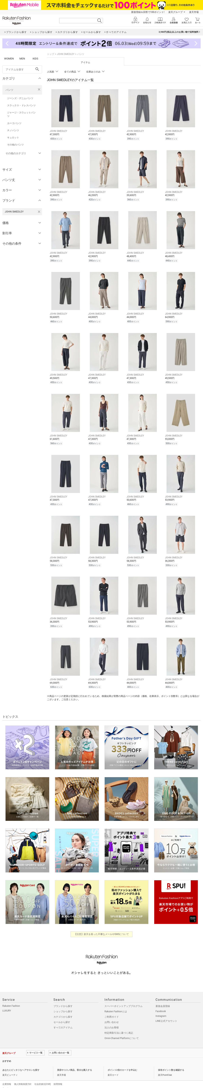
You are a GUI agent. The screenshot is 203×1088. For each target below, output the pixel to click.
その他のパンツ (15, 144)
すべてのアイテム (63, 1022)
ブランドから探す (63, 1001)
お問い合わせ (111, 1017)
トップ (50, 54)
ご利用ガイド (111, 1012)
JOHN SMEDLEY (65, 54)
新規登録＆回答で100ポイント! (147, 12)
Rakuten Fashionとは (115, 1006)
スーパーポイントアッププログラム (123, 1001)
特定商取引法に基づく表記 (118, 1028)
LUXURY (6, 1006)
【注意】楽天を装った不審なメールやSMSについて (101, 929)
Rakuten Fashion (11, 1001)
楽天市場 (194, 12)
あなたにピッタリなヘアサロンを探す (20, 1065)
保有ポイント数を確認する (171, 1065)
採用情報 (58, 1079)
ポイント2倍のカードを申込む (122, 1065)
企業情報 (6, 1079)
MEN (22, 58)
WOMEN (9, 58)
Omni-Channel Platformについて (121, 1033)
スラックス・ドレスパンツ (21, 105)
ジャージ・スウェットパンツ (21, 114)
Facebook (161, 1006)
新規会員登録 (163, 1001)
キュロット (13, 137)
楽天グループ (175, 12)
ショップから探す (63, 1006)
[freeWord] (22, 69)
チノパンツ (13, 130)
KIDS (35, 58)
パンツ (9, 89)
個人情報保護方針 (23, 1079)
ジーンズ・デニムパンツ (20, 98)
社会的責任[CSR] (42, 1079)
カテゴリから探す (63, 1012)
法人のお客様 (111, 1022)
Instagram (161, 1011)
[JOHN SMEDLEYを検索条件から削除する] (39, 212)
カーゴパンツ (14, 123)
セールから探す (62, 1017)
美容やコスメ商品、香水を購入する (74, 1065)
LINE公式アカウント (166, 1016)
